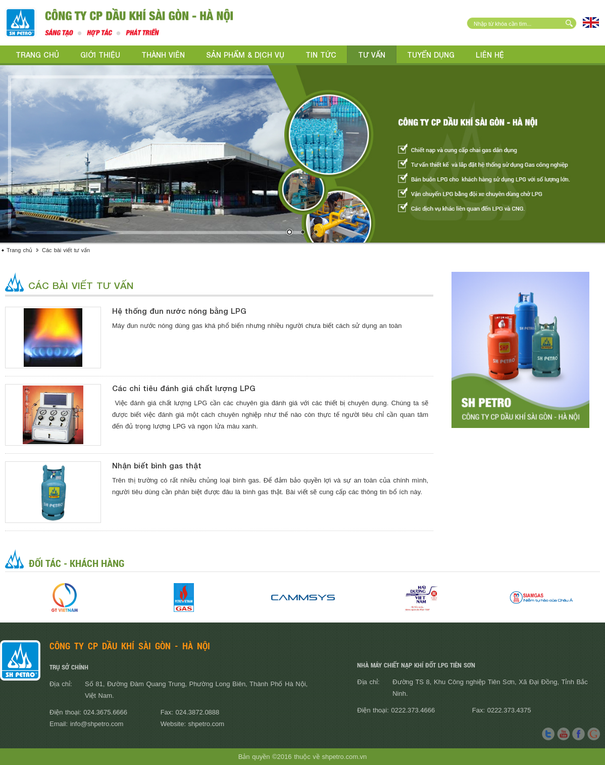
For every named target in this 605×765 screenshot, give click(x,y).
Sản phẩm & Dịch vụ (245, 55)
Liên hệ (490, 55)
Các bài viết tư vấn (66, 250)
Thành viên (163, 55)
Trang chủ (37, 55)
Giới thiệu (100, 55)
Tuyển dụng (431, 55)
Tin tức (321, 55)
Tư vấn (371, 55)
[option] (64, 597)
